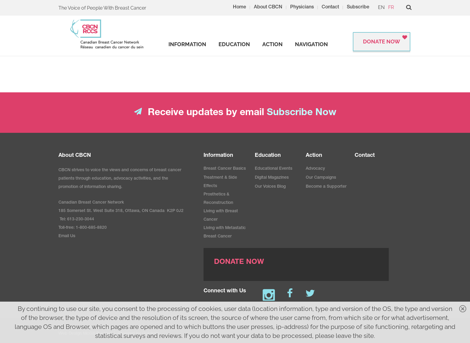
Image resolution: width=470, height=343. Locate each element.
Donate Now (381, 41)
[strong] (187, 44)
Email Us (66, 236)
